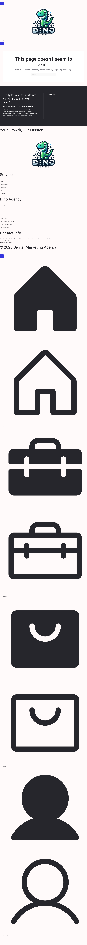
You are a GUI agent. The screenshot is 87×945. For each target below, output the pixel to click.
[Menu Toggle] (2, 256)
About (22, 40)
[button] (2, 3)
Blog (28, 40)
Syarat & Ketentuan (6, 224)
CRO (2, 190)
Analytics (3, 194)
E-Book (9, 40)
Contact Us (4, 218)
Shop (2, 40)
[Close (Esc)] (12, 942)
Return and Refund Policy (8, 221)
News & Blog (4, 215)
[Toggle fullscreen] (5, 942)
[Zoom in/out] (1, 942)
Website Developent (45, 40)
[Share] (8, 942)
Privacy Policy (5, 227)
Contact (34, 40)
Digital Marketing (6, 184)
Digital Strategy (5, 187)
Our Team (4, 209)
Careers (3, 212)
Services (16, 40)
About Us (3, 206)
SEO (2, 181)
